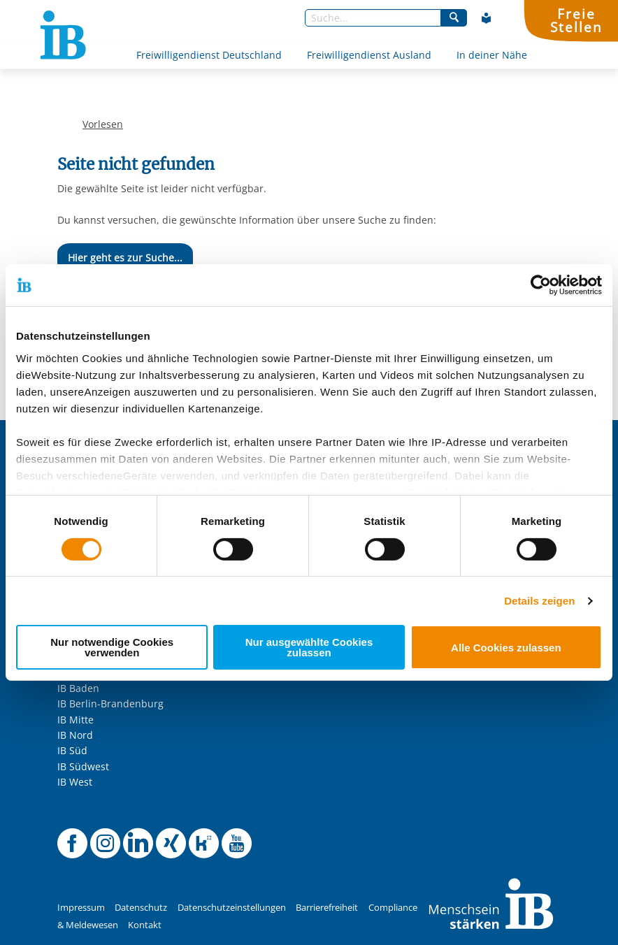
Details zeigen (539, 601)
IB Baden (78, 688)
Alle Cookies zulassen (506, 648)
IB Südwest (83, 766)
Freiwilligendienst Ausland (369, 55)
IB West (74, 781)
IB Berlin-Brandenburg (110, 703)
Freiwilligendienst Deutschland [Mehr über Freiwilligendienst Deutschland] (209, 55)
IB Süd (72, 750)
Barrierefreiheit (327, 908)
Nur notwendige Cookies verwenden (111, 647)
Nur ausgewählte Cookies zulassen (309, 647)
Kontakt (144, 925)
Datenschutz (141, 908)
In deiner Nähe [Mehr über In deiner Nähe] (492, 55)
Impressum (81, 908)
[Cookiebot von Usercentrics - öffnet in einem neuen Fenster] (541, 285)
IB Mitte (75, 719)
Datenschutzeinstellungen (232, 908)
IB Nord (75, 735)
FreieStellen (576, 20)
